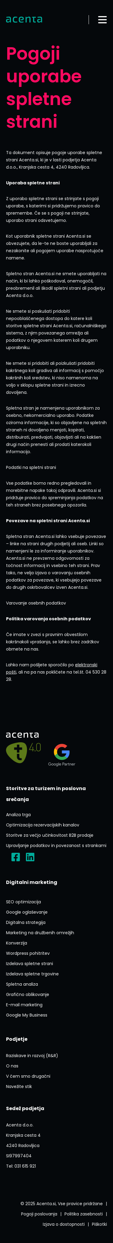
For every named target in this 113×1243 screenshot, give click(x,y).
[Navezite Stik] (19, 1086)
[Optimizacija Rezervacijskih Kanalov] (42, 825)
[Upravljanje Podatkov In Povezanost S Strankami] (56, 845)
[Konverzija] (16, 943)
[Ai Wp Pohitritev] (28, 953)
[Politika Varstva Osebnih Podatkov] (83, 1214)
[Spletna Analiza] (22, 984)
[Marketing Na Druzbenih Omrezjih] (40, 932)
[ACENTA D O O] (19, 1155)
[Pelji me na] (23, 752)
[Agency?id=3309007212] (62, 753)
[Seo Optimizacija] (23, 901)
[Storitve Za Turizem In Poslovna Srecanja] (56, 794)
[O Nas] (12, 1066)
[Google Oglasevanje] (27, 912)
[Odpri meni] (102, 19)
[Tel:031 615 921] (21, 1166)
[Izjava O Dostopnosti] (64, 1224)
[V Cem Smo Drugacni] (28, 1076)
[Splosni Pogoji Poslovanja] (39, 1214)
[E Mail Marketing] (24, 1004)
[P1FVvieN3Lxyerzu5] (23, 1140)
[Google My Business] (26, 1015)
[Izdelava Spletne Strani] (29, 963)
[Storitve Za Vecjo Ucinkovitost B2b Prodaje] (49, 835)
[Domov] (24, 20)
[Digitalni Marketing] (31, 882)
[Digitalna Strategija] (26, 922)
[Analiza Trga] (18, 814)
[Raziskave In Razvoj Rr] (32, 1055)
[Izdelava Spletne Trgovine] (32, 974)
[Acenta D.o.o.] (30, 857)
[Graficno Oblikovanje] (27, 994)
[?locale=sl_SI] (15, 857)
